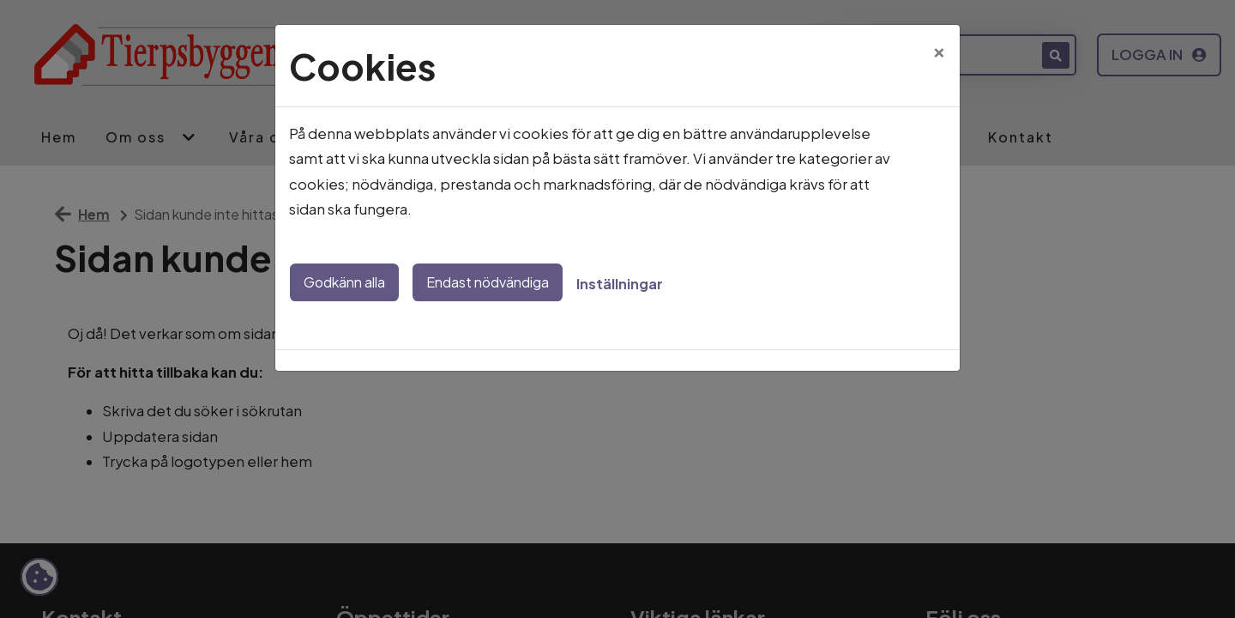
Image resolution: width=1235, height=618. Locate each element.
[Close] (939, 49)
